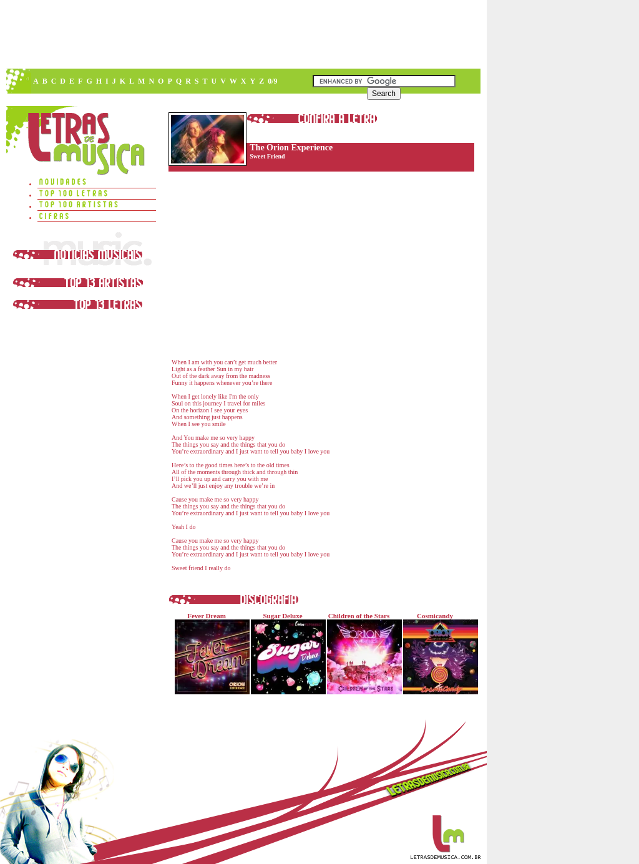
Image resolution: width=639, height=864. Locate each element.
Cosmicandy (437, 653)
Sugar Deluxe (285, 653)
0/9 (272, 81)
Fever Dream (209, 653)
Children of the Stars (361, 653)
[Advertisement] (243, 34)
